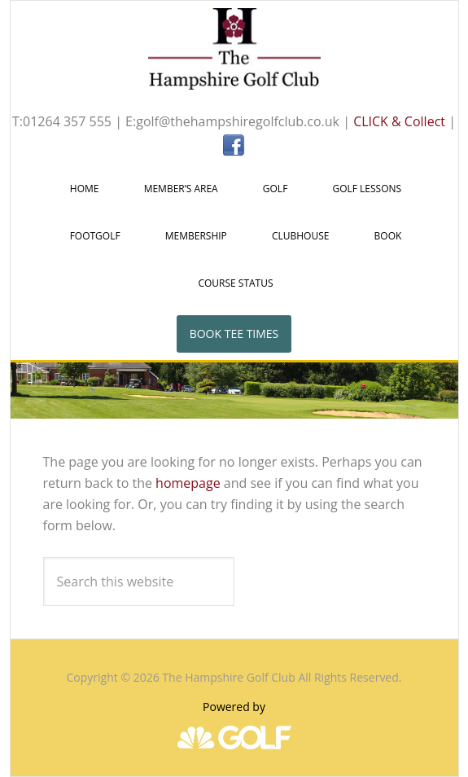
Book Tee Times (234, 333)
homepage (188, 483)
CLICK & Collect (399, 121)
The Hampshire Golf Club (234, 49)
